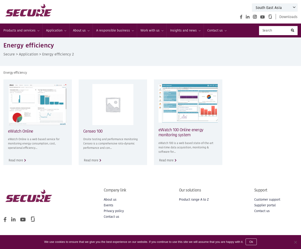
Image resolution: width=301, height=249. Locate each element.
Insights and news (185, 30)
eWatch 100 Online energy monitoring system (180, 132)
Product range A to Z (194, 199)
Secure (9, 54)
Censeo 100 (93, 131)
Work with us (151, 30)
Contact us (216, 30)
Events (108, 205)
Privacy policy (114, 211)
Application (56, 30)
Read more (16, 160)
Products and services (21, 30)
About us (81, 30)
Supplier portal (265, 205)
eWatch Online (20, 131)
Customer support (267, 199)
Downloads (288, 16)
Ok (251, 242)
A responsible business (114, 30)
